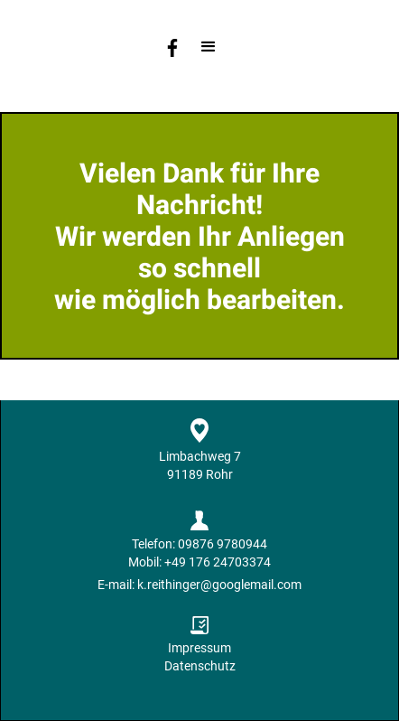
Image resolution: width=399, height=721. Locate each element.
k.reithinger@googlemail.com (219, 584)
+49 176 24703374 (217, 562)
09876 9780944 (222, 544)
